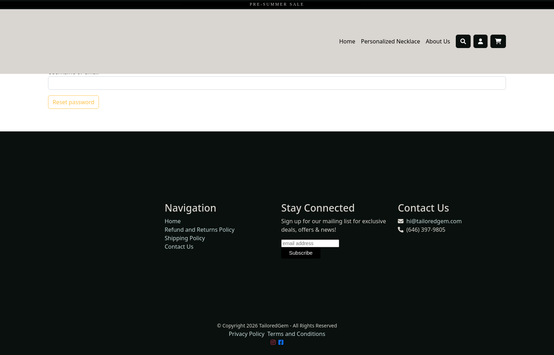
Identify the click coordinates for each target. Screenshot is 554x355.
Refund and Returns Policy (200, 229)
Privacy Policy (246, 334)
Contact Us (179, 246)
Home (347, 41)
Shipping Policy (185, 238)
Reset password (73, 102)
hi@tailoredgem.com (434, 221)
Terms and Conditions (296, 334)
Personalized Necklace (390, 41)
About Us (438, 41)
